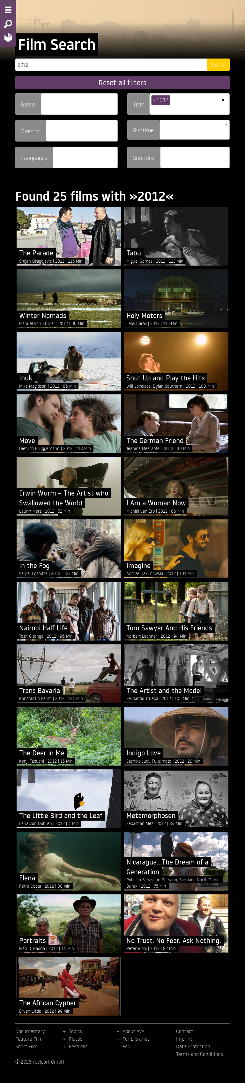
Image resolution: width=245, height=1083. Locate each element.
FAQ (126, 1046)
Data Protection (193, 1046)
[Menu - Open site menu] (8, 10)
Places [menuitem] (75, 1039)
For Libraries (136, 1039)
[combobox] (79, 104)
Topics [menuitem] (75, 1031)
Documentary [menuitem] (30, 1031)
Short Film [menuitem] (26, 1046)
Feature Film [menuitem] (29, 1039)
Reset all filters (122, 82)
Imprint (184, 1039)
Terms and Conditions (199, 1054)
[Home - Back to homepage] (8, 37)
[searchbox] (45, 101)
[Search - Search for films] (8, 24)
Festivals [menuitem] (78, 1046)
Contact (184, 1031)
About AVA (133, 1031)
